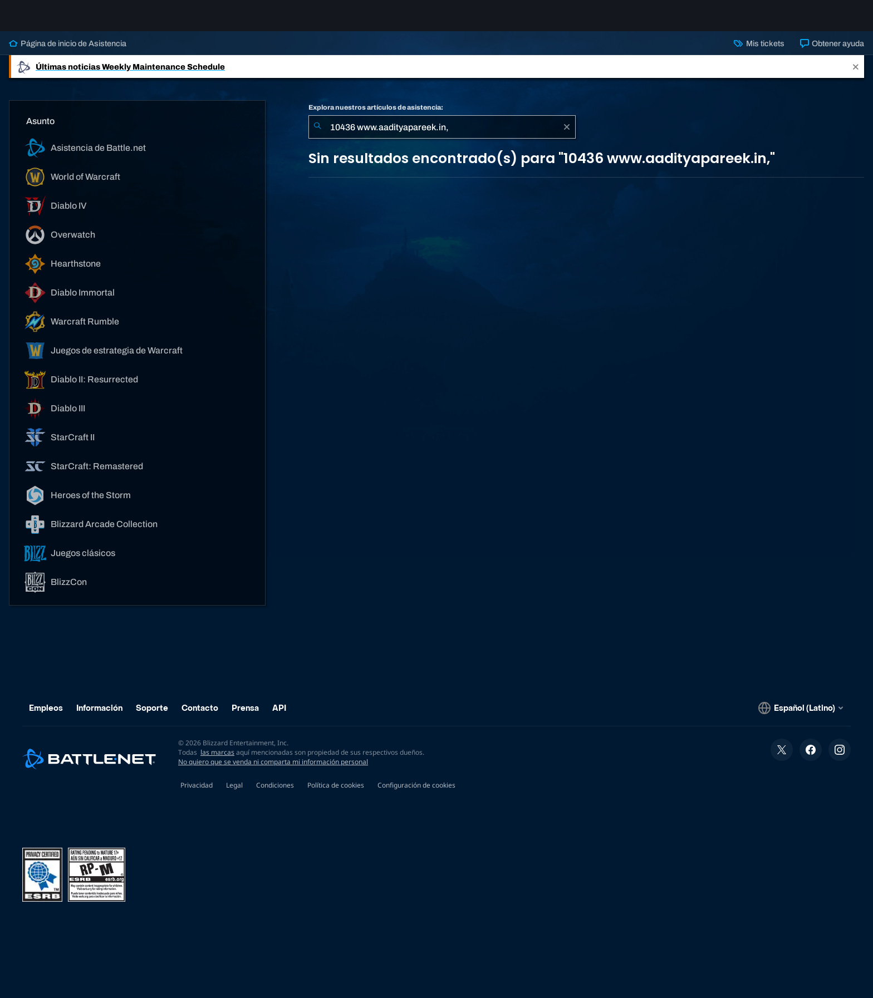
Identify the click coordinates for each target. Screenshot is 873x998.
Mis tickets (759, 52)
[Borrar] (567, 136)
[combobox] (442, 136)
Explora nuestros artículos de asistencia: (375, 116)
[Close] (855, 75)
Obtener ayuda (832, 52)
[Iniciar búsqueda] (317, 136)
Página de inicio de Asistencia (67, 52)
